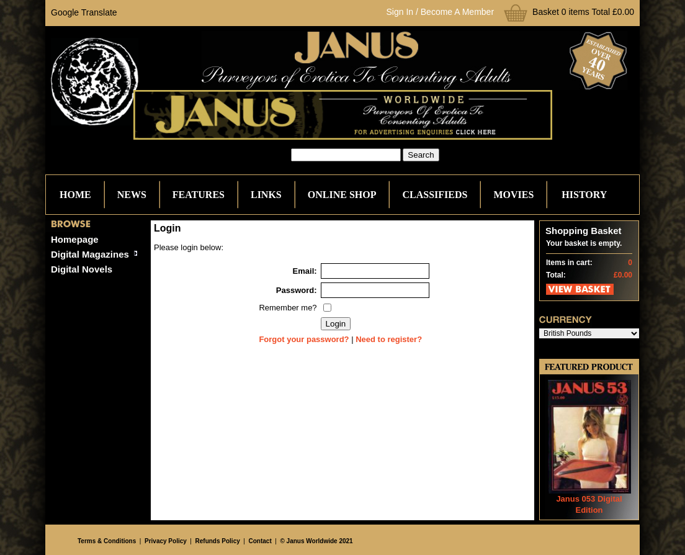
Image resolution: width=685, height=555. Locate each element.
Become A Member (457, 12)
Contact (260, 541)
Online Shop (342, 194)
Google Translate (84, 12)
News (131, 194)
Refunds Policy (217, 541)
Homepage (75, 239)
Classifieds (434, 194)
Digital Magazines (90, 254)
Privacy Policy (166, 541)
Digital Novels (81, 269)
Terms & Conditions (107, 541)
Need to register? (389, 339)
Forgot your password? (304, 339)
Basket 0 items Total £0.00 (583, 12)
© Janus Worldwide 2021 (316, 541)
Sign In (400, 12)
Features (198, 194)
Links (266, 194)
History (584, 194)
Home (75, 194)
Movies (513, 194)
